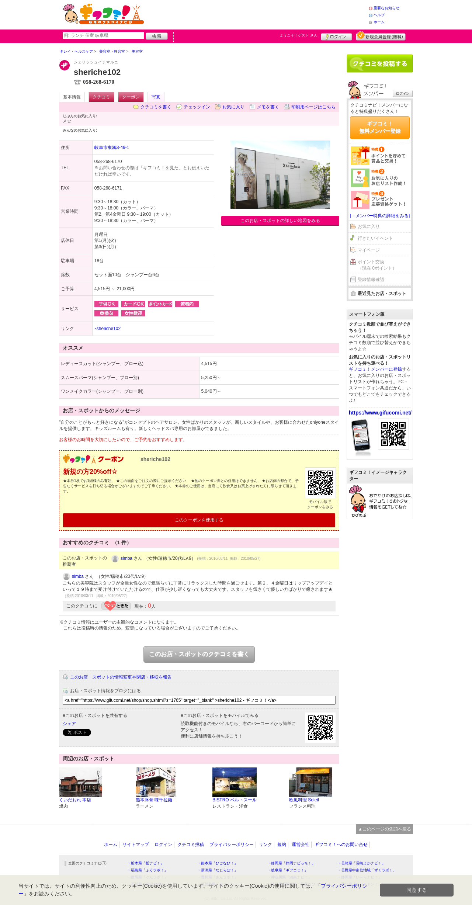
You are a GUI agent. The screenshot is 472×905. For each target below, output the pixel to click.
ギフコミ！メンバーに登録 (375, 369)
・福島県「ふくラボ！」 (147, 870)
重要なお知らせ (386, 8)
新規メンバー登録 (381, 36)
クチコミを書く (155, 107)
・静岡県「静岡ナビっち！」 (291, 863)
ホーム (379, 22)
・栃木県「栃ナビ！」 (145, 863)
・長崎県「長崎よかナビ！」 (361, 863)
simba (126, 558)
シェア (69, 723)
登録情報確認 (371, 279)
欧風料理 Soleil (304, 799)
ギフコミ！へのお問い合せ (341, 844)
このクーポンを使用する (199, 520)
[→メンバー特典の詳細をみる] (380, 215)
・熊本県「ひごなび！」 (217, 863)
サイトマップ (135, 844)
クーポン (131, 97)
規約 (281, 844)
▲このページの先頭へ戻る (384, 829)
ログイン (336, 36)
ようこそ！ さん (298, 35)
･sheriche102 (107, 328)
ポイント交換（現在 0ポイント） (377, 265)
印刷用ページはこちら (313, 107)
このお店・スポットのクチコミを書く (199, 654)
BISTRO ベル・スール (234, 799)
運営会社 (300, 844)
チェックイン (197, 107)
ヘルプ (379, 15)
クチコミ (101, 97)
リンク (265, 844)
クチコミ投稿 (190, 844)
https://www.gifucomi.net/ (380, 413)
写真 (156, 97)
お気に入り (233, 107)
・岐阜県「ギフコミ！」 (287, 870)
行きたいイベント (375, 238)
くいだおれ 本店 (75, 799)
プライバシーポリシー (231, 844)
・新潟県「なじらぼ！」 (217, 870)
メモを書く (268, 107)
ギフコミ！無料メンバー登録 (379, 127)
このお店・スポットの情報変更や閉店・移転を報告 (121, 677)
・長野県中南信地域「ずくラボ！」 (366, 870)
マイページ (369, 250)
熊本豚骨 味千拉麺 (154, 799)
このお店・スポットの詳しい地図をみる (280, 220)
